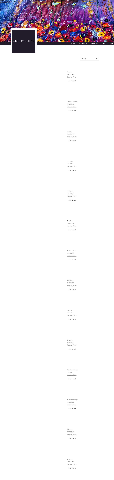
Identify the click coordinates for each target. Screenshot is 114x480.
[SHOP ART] (95, 43)
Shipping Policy (71, 77)
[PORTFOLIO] (83, 43)
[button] (111, 43)
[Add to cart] (83, 81)
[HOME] (73, 43)
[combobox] (89, 58)
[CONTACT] (105, 43)
